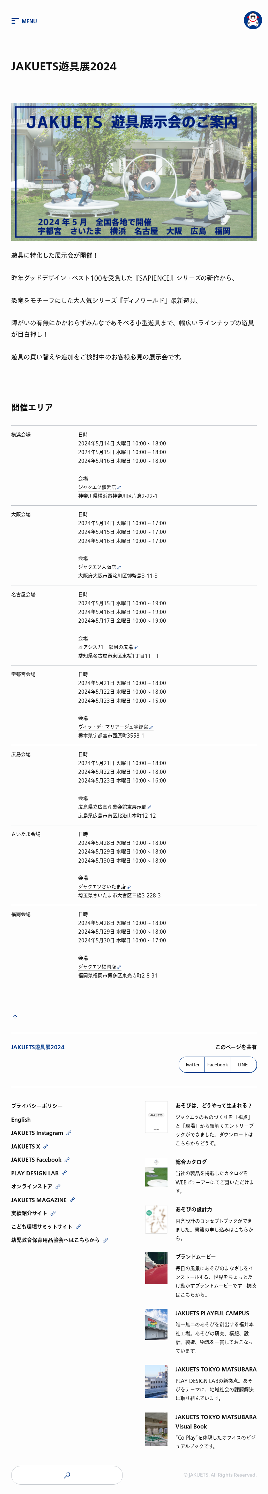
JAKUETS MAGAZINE (39, 1200)
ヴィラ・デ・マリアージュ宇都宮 (113, 727)
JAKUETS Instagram (37, 1133)
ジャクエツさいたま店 (102, 886)
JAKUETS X (25, 1146)
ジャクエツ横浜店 (97, 487)
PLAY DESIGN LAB (35, 1173)
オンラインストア (31, 1186)
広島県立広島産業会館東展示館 (112, 807)
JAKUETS (67, 1475)
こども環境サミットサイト (42, 1227)
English (21, 1119)
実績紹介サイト (29, 1213)
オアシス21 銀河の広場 (105, 647)
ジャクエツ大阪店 (97, 567)
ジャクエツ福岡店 (97, 967)
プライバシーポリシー (37, 1106)
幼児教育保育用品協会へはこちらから (55, 1240)
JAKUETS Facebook (36, 1160)
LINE (243, 1064)
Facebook (217, 1064)
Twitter (192, 1064)
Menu (29, 21)
